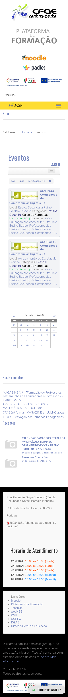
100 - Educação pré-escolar (30, 220)
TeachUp (16, 607)
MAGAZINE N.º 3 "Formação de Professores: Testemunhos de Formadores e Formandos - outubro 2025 (33, 396)
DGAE (15, 622)
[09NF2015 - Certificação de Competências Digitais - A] (24, 195)
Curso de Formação (35, 214)
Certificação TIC (46, 233)
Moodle (15, 600)
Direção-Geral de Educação (29, 626)
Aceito (45, 657)
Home (25, 132)
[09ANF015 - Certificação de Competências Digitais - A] (24, 246)
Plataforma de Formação (27, 604)
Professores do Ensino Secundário (30, 231)
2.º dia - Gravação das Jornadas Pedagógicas (33, 417)
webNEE (16, 611)
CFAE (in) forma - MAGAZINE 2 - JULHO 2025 (33, 412)
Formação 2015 (19, 218)
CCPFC (16, 618)
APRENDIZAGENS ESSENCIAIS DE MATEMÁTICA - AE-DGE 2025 (26, 406)
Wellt (14, 615)
